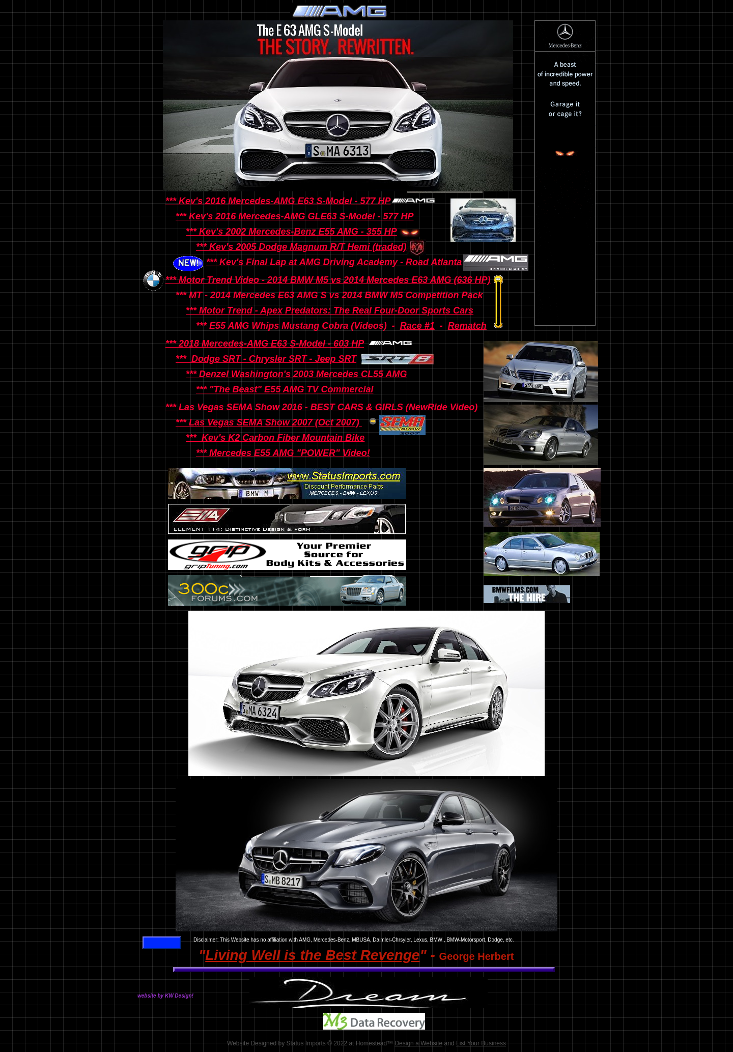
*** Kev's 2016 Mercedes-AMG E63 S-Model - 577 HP (277, 201)
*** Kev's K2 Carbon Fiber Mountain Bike (275, 438)
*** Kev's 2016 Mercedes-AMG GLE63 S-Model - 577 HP (294, 216)
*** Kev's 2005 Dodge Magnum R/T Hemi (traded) (301, 247)
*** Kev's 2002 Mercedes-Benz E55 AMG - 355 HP (291, 231)
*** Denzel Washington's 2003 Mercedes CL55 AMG (296, 374)
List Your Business (481, 1043)
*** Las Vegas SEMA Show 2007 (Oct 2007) (269, 422)
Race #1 (417, 326)
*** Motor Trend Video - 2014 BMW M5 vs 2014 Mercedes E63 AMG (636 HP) (328, 280)
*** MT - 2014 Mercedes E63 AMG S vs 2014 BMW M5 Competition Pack (329, 295)
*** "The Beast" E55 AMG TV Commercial (285, 389)
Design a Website (418, 1043)
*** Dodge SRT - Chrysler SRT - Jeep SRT (266, 359)
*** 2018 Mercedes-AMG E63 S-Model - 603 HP (264, 343)
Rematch (467, 326)
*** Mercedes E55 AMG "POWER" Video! (283, 453)
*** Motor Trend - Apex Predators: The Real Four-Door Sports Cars (329, 310)
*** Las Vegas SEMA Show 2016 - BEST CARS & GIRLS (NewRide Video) (321, 407)
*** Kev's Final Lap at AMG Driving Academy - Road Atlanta (334, 262)
